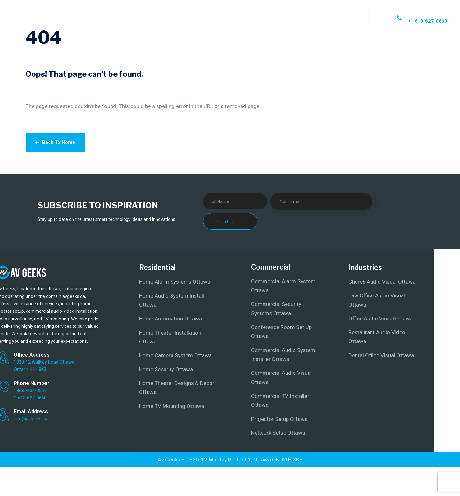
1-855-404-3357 (30, 390)
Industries (365, 267)
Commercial (270, 267)
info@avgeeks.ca (31, 418)
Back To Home (55, 142)
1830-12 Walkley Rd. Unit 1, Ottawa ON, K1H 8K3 (244, 459)
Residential (157, 267)
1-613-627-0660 (30, 397)
